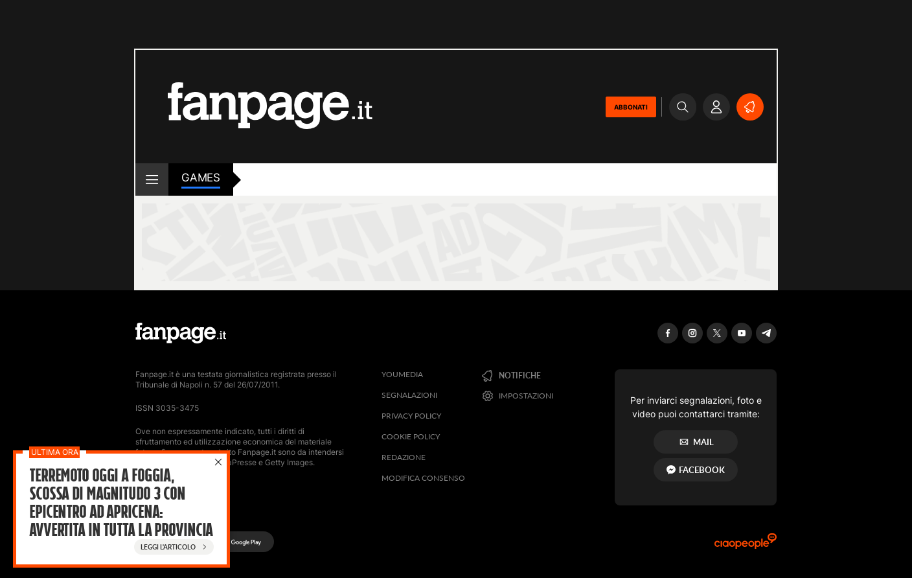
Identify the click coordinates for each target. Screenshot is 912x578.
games (200, 177)
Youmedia (402, 374)
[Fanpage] (180, 333)
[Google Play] (240, 541)
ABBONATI (631, 107)
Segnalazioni (409, 395)
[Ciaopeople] (745, 545)
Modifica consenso (423, 478)
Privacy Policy (411, 416)
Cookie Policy (411, 436)
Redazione (404, 457)
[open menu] (151, 179)
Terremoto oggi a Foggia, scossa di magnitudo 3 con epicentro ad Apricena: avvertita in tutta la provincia (120, 503)
